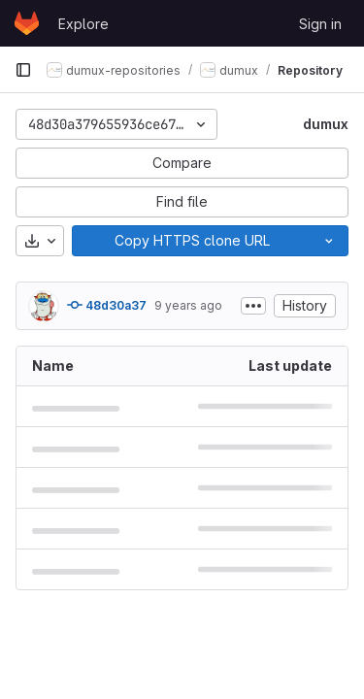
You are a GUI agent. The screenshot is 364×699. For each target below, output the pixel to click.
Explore (83, 24)
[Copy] (191, 240)
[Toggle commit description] (253, 306)
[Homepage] (27, 23)
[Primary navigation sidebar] (23, 69)
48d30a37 (107, 305)
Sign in (320, 24)
